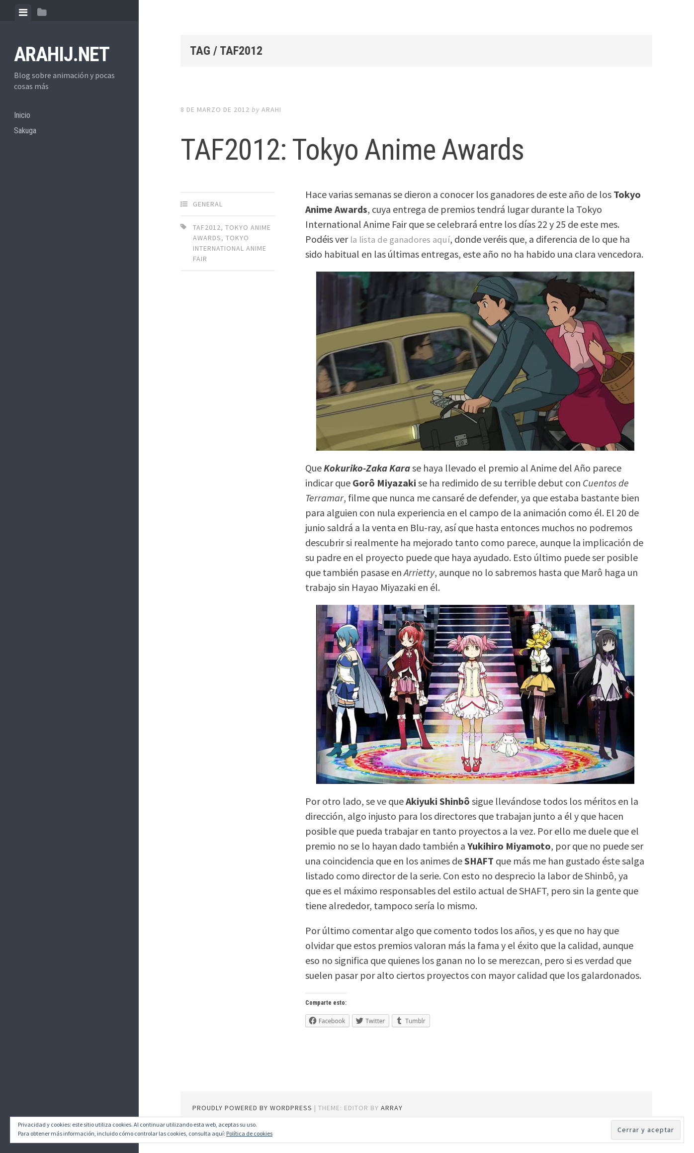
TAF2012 (207, 227)
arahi (271, 109)
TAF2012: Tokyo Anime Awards (415, 146)
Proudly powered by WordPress (252, 1107)
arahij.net (61, 54)
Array (392, 1107)
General (208, 203)
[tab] (23, 12)
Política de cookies (249, 1133)
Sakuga (27, 135)
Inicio (23, 117)
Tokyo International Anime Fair (229, 248)
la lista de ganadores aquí (403, 239)
